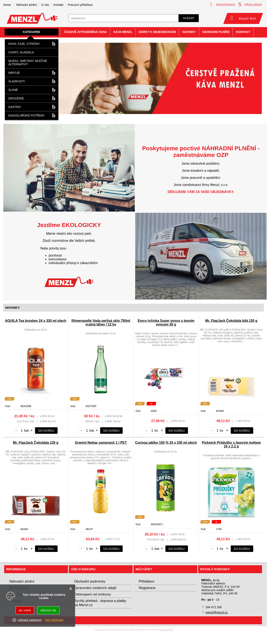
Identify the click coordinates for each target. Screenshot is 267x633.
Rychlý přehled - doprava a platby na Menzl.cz (100, 603)
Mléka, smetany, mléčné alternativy (27, 62)
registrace (222, 4)
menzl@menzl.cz (216, 612)
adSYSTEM (166, 629)
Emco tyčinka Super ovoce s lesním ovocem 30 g (166, 322)
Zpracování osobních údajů (95, 588)
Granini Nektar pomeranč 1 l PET (101, 442)
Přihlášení (146, 581)
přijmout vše (48, 610)
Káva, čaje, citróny (24, 43)
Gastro (14, 107)
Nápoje (14, 72)
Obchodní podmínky (89, 581)
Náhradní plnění (26, 4)
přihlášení (250, 4)
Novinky (189, 32)
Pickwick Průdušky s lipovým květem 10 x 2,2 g (231, 444)
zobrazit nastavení (30, 620)
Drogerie (16, 98)
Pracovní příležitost (80, 4)
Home (7, 4)
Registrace (147, 588)
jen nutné (25, 610)
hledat (188, 18)
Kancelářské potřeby (26, 115)
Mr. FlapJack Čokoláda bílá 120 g (231, 320)
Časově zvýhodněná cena (85, 32)
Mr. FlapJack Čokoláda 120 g (35, 442)
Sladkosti (16, 81)
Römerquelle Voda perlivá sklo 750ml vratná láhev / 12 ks (100, 322)
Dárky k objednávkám (157, 32)
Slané (13, 90)
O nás (45, 4)
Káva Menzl (122, 32)
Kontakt (58, 4)
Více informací (54, 620)
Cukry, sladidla (21, 52)
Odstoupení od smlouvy (92, 594)
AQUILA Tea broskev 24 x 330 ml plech (35, 320)
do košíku (46, 430)
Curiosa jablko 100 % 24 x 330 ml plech (166, 442)
